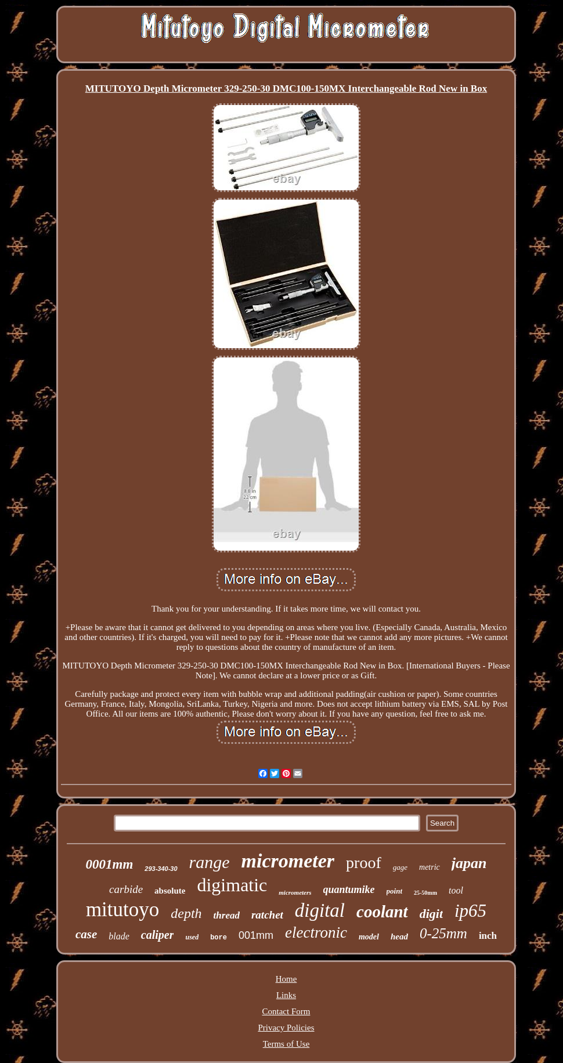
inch (488, 935)
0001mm (109, 864)
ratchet (267, 915)
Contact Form (286, 1011)
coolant (382, 911)
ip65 (470, 911)
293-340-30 (161, 868)
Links (286, 995)
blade (119, 936)
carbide (126, 889)
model (369, 936)
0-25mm (443, 933)
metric (429, 867)
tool (456, 890)
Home (286, 979)
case (86, 934)
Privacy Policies (286, 1027)
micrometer (288, 861)
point (394, 891)
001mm (256, 935)
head (399, 936)
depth (186, 913)
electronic (316, 932)
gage (400, 867)
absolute (169, 890)
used (192, 937)
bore (218, 938)
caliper (157, 934)
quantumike (349, 889)
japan (469, 863)
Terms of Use (286, 1043)
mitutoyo (122, 909)
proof (363, 863)
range (209, 862)
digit (431, 913)
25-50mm (425, 893)
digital (320, 910)
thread (227, 915)
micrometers (295, 892)
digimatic (232, 884)
